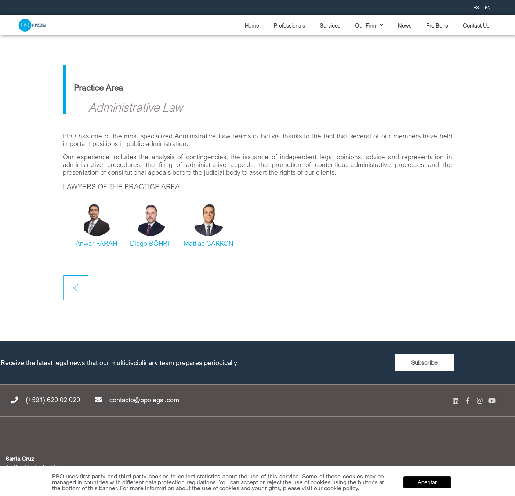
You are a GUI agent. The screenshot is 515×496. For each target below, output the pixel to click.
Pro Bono (437, 25)
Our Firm (369, 25)
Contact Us (476, 25)
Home (252, 25)
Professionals (289, 25)
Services (330, 25)
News (404, 25)
